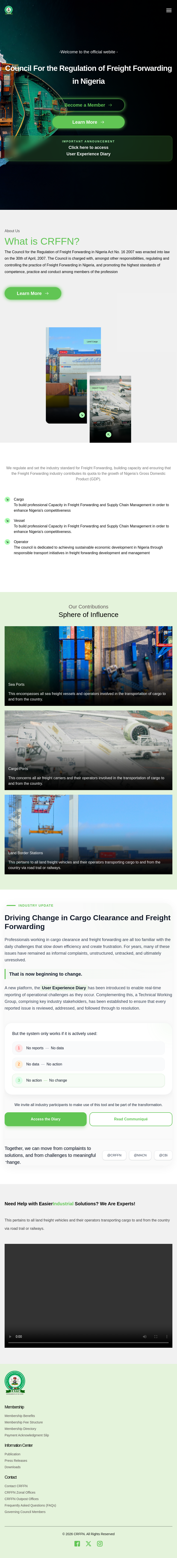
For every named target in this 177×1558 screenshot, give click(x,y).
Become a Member (89, 105)
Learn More (88, 122)
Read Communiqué (131, 1119)
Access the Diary (46, 1119)
